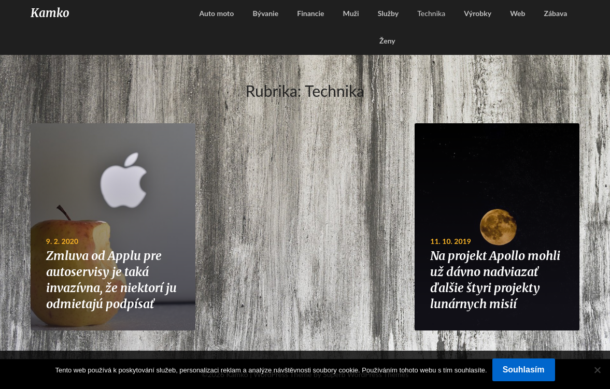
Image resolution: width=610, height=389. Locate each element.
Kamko (50, 13)
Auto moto (216, 13)
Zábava (556, 13)
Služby (388, 13)
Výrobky (477, 13)
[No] (597, 370)
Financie (310, 13)
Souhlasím (524, 369)
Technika (431, 13)
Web (517, 13)
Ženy (387, 40)
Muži (351, 13)
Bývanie (265, 13)
